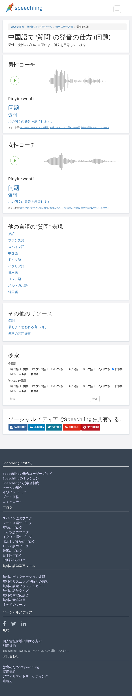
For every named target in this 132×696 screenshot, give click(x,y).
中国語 (13, 253)
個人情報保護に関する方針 (22, 641)
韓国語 (13, 292)
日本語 (13, 272)
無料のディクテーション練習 (24, 577)
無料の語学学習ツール (39, 26)
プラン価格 (11, 497)
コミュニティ (12, 501)
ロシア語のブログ (16, 546)
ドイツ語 (14, 259)
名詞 (11, 320)
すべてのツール (14, 604)
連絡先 (7, 681)
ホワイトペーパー (16, 492)
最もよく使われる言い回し (27, 327)
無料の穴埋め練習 (16, 595)
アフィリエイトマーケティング (25, 676)
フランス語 (16, 240)
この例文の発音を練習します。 (31, 121)
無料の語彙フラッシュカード (24, 586)
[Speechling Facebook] (6, 624)
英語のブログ (12, 527)
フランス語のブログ (17, 523)
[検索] (44, 399)
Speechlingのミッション (21, 478)
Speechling (17, 26)
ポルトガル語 (18, 285)
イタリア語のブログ (17, 537)
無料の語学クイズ (16, 591)
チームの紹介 (12, 488)
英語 (11, 234)
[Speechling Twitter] (16, 624)
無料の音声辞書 (64, 26)
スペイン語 (16, 247)
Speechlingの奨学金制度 (21, 483)
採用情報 (9, 672)
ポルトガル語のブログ (19, 541)
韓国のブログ (12, 551)
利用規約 (9, 646)
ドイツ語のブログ (16, 532)
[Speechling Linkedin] (26, 624)
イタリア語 (16, 266)
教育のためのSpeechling (21, 667)
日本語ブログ (12, 555)
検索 (94, 398)
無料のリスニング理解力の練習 (25, 581)
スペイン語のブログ (17, 518)
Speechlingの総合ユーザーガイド (27, 473)
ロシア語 (14, 279)
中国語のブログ (14, 560)
